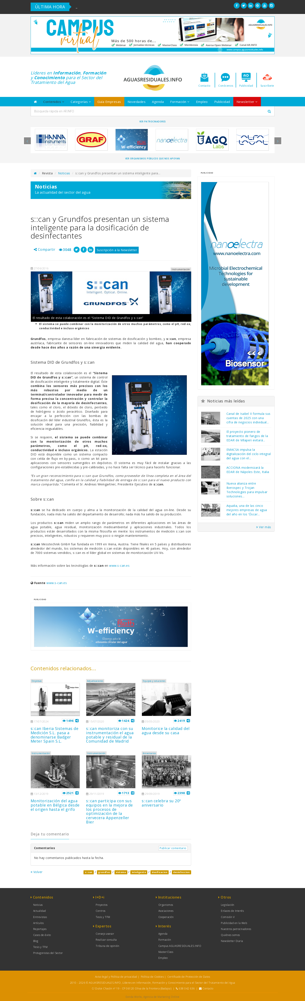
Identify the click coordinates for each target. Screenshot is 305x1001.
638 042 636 (187, 988)
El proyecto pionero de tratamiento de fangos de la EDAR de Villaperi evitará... (247, 436)
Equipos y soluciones (154, 680)
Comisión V (228, 917)
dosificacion (159, 872)
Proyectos (102, 905)
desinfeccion (181, 872)
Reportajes (40, 929)
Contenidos (53, 101)
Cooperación (166, 917)
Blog (35, 941)
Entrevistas (40, 917)
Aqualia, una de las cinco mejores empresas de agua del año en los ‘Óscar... (246, 510)
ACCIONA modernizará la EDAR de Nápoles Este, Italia (247, 470)
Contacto (207, 988)
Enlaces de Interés (232, 911)
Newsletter (247, 101)
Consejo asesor (105, 934)
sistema (121, 872)
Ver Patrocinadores (152, 121)
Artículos (38, 923)
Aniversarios (149, 753)
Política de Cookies (152, 977)
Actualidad (39, 911)
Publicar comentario (173, 848)
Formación (180, 101)
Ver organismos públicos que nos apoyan (152, 158)
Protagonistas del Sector (48, 953)
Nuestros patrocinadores (236, 929)
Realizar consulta (106, 940)
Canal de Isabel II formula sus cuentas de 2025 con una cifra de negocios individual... (248, 418)
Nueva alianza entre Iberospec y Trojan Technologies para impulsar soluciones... (247, 489)
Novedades (137, 101)
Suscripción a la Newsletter (117, 250)
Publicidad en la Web (234, 923)
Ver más (263, 527)
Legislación (227, 905)
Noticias (64, 173)
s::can (88, 872)
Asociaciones (166, 911)
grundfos (104, 872)
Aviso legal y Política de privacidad (116, 977)
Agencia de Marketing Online (161, 997)
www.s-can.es (119, 566)
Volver (37, 872)
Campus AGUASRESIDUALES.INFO (179, 946)
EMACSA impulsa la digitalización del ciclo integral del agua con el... (248, 454)
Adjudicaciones (95, 680)
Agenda (158, 101)
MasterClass (165, 952)
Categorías (81, 101)
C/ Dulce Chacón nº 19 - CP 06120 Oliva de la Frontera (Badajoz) (132, 988)
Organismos (165, 905)
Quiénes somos (230, 935)
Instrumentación (41, 753)
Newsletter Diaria (232, 941)
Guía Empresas (109, 101)
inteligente (139, 872)
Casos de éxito (42, 935)
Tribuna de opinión (107, 946)
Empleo (202, 101)
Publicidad (222, 101)
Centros (101, 911)
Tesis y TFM (40, 947)
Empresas (37, 680)
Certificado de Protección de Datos (188, 977)
